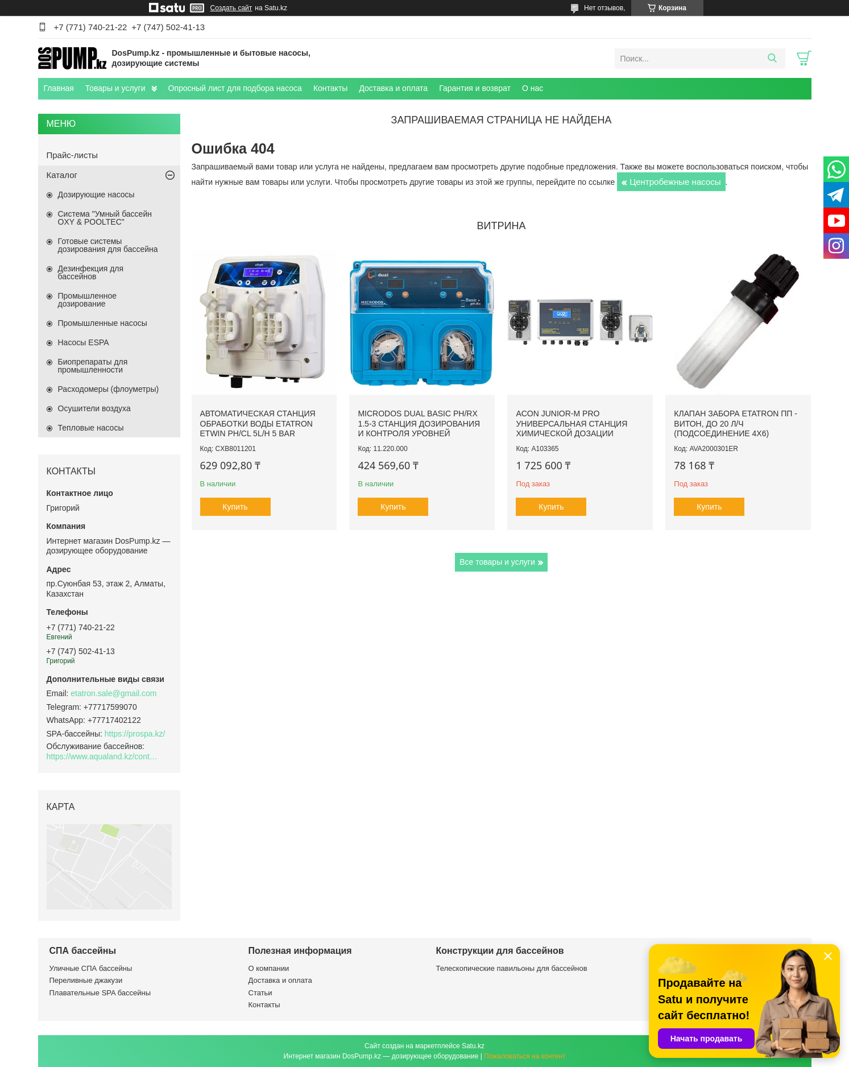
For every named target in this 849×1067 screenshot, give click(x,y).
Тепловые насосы (91, 427)
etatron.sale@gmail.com (113, 693)
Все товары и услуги (497, 561)
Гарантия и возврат (475, 88)
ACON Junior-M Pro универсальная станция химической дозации (571, 423)
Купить (234, 506)
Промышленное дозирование (87, 299)
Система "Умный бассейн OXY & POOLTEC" (105, 217)
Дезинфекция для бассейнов (91, 272)
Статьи (260, 993)
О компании (269, 968)
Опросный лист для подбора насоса (235, 88)
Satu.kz (473, 1046)
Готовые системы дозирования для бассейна (108, 245)
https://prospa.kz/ (135, 733)
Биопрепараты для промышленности (93, 365)
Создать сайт (231, 8)
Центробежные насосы (674, 182)
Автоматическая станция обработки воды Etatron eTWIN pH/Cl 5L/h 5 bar (258, 423)
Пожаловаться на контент (524, 1056)
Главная (59, 88)
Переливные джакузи (86, 980)
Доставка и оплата (393, 88)
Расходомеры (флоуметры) (108, 389)
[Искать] (772, 58)
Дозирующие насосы (96, 194)
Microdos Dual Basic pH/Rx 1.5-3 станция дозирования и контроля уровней (419, 423)
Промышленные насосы (102, 323)
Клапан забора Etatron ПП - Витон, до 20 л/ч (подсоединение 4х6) (735, 423)
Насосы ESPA (83, 342)
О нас (532, 88)
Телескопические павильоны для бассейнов (511, 968)
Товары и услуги (115, 88)
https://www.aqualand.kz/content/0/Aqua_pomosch (103, 756)
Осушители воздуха (94, 408)
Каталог (62, 175)
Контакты (330, 88)
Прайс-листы (72, 155)
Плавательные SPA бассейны (100, 993)
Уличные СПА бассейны (90, 968)
